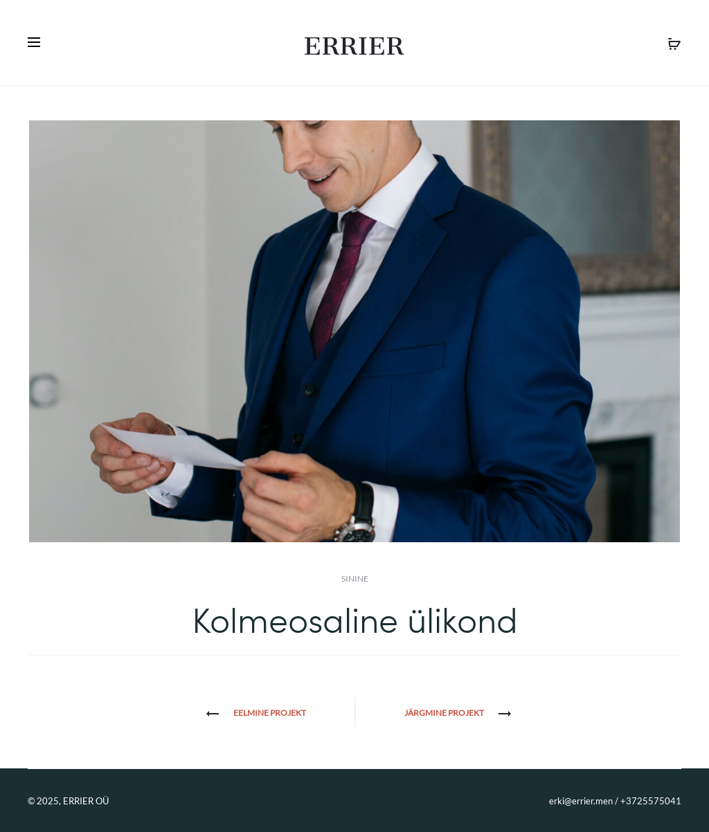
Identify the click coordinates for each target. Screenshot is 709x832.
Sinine (354, 578)
